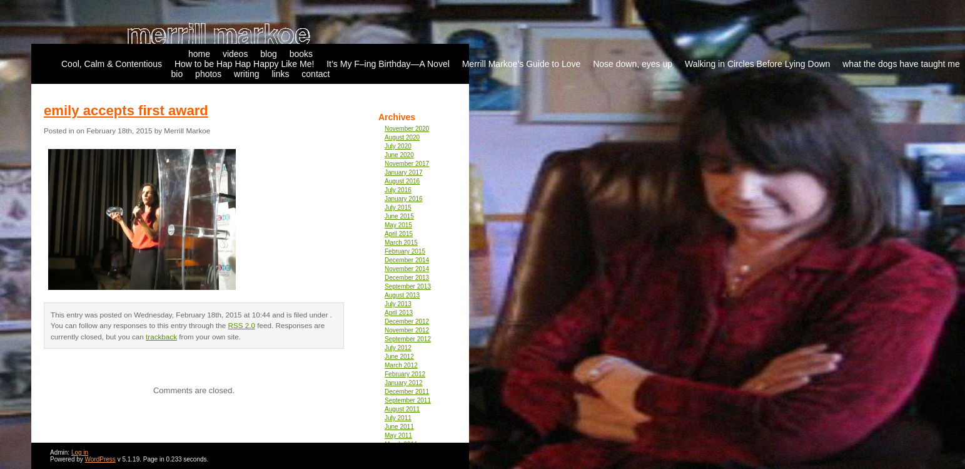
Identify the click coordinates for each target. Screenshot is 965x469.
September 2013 (408, 286)
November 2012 (407, 330)
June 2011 (399, 426)
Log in (79, 452)
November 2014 (407, 268)
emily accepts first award (126, 110)
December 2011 (407, 391)
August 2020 (402, 137)
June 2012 (399, 356)
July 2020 (398, 146)
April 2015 (399, 233)
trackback (161, 336)
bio (177, 74)
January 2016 (404, 198)
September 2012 (408, 339)
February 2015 (405, 251)
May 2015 (398, 225)
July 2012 (398, 347)
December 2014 (407, 260)
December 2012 (407, 321)
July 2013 (398, 304)
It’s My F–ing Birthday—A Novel (388, 64)
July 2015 (398, 207)
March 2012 (401, 365)
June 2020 (399, 155)
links (280, 74)
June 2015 (399, 216)
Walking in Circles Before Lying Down (757, 64)
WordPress (100, 459)
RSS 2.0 (242, 325)
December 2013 (407, 277)
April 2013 (399, 312)
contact (315, 74)
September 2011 (408, 400)
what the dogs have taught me (901, 64)
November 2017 (407, 163)
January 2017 (404, 172)
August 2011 (402, 409)
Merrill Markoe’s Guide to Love (521, 64)
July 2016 (398, 190)
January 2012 (404, 382)
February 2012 (405, 374)
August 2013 (402, 295)
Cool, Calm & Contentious (111, 64)
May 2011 (398, 435)
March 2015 (401, 242)
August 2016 (402, 181)
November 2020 (407, 128)
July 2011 (398, 418)
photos (208, 74)
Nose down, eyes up (632, 64)
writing (246, 74)
